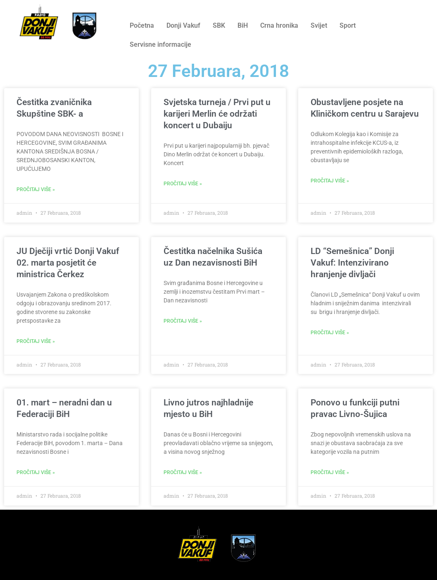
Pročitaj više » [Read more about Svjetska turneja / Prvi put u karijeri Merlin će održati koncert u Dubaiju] (183, 184)
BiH (243, 25)
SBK (219, 25)
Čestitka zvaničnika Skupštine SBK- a (54, 108)
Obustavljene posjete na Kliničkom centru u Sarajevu (365, 108)
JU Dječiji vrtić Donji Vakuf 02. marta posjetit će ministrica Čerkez (68, 262)
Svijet (319, 25)
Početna (142, 25)
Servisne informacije (160, 44)
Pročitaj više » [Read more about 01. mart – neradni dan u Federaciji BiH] (36, 472)
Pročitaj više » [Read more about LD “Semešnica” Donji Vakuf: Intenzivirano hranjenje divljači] (330, 333)
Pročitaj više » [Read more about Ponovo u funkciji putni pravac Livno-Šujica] (330, 472)
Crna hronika (279, 25)
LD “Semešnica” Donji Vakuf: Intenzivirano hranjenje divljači (352, 262)
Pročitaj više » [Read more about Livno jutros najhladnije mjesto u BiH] (183, 472)
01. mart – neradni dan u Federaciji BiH (64, 408)
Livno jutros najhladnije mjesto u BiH (208, 408)
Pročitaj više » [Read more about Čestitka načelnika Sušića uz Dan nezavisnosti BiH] (183, 321)
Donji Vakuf (183, 25)
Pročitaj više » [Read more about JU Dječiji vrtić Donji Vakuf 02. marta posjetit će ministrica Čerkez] (36, 341)
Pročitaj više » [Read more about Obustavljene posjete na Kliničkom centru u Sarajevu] (330, 181)
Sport (348, 25)
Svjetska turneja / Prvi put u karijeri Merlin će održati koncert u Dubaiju (217, 113)
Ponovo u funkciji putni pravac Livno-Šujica (355, 408)
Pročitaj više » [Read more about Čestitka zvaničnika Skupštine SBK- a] (36, 189)
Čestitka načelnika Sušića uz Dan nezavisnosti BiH (213, 257)
